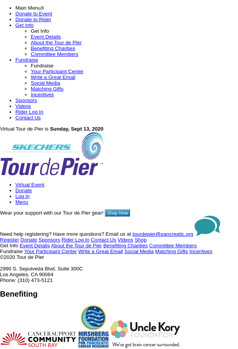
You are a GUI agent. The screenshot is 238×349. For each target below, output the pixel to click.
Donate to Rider (33, 19)
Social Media (45, 83)
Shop (140, 240)
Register (9, 240)
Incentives (42, 94)
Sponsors (26, 100)
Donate (23, 190)
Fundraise (26, 60)
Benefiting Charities (53, 48)
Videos (23, 106)
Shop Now (117, 213)
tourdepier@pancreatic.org (163, 234)
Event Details (46, 37)
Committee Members (54, 54)
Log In (22, 196)
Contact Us (28, 118)
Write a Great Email (53, 77)
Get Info (24, 25)
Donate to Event (33, 14)
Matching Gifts (47, 89)
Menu (21, 202)
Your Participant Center (57, 71)
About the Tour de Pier (56, 42)
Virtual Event (29, 185)
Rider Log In (29, 112)
